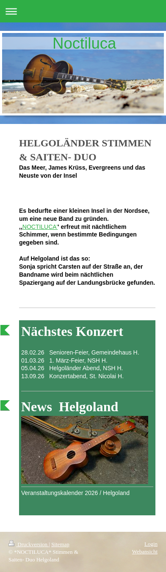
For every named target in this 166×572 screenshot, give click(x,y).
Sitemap (60, 544)
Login (151, 544)
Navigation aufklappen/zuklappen (83, 11)
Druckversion (28, 544)
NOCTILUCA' (40, 226)
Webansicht (145, 551)
